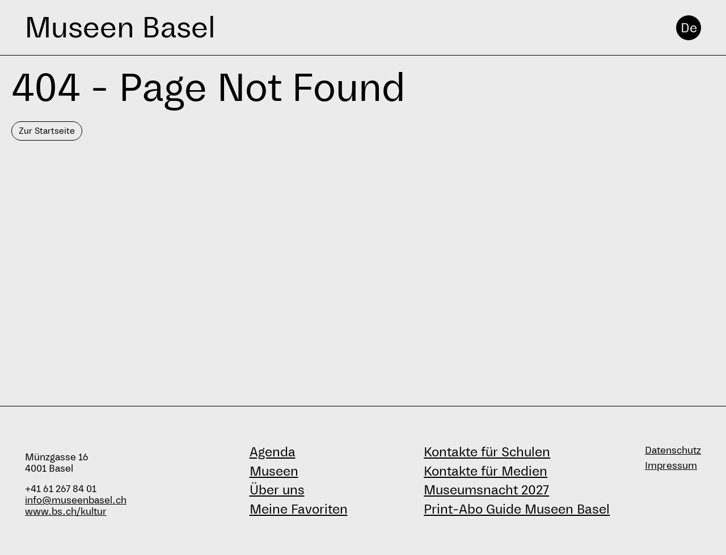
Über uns (277, 490)
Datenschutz (673, 450)
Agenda (273, 452)
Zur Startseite (47, 130)
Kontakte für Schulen (487, 452)
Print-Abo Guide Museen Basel (517, 509)
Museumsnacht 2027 (486, 490)
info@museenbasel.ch (75, 500)
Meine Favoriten (299, 509)
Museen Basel (120, 27)
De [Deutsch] (689, 28)
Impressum (671, 466)
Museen (274, 471)
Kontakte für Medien (485, 471)
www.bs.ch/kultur (66, 512)
